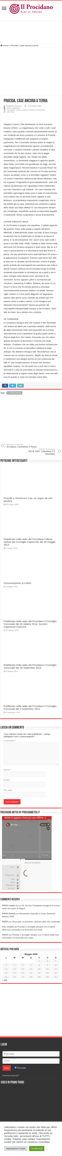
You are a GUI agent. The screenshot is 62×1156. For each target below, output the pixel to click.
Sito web (8, 790)
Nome (7, 770)
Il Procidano (14, 393)
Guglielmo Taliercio (14, 106)
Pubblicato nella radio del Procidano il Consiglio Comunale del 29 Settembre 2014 (30, 666)
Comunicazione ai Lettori (17, 583)
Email (7, 780)
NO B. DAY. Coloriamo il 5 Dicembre (38, 451)
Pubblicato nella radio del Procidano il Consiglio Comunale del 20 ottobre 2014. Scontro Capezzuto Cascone (30, 624)
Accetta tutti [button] (36, 1148)
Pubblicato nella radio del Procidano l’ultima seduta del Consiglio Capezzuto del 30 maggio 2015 (30, 542)
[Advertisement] (31, 33)
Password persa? (10, 1075)
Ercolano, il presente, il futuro (24, 445)
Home (4, 45)
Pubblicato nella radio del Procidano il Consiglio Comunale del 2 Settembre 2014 (30, 707)
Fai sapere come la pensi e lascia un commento (26, 110)
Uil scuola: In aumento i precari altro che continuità (36, 921)
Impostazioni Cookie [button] (15, 1148)
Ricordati (20, 1068)
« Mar (4, 980)
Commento (10, 740)
